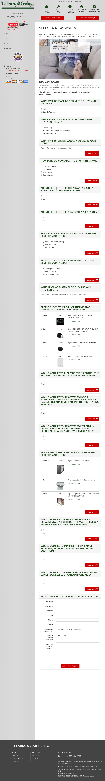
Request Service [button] (87, 18)
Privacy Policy (17, 758)
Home (6, 33)
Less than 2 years (48, 166)
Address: (50, 611)
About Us (7, 48)
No (43, 199)
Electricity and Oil (48, 133)
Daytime (59, 629)
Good (44, 356)
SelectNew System (46, 9)
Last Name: (49, 606)
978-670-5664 (64, 752)
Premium (45, 315)
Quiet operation (47, 247)
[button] (70, 666)
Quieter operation (48, 245)
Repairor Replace (58, 9)
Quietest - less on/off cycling (52, 242)
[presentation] (76, 658)
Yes (43, 196)
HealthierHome (82, 8)
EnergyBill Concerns (70, 9)
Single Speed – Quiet (50, 274)
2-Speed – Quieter (49, 271)
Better (44, 343)
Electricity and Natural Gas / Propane (56, 130)
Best (43, 329)
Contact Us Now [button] (52, 18)
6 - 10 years (46, 172)
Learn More (92, 153)
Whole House (47, 109)
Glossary (15, 762)
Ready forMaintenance (94, 8)
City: (51, 615)
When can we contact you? (48, 630)
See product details (74, 321)
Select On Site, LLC (72, 773)
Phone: (50, 620)
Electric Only (46, 128)
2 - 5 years (46, 169)
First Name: (49, 601)
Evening (68, 629)
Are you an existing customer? (49, 638)
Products (7, 38)
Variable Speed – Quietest (51, 269)
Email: (51, 624)
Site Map (35, 758)
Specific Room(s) (48, 112)
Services (7, 43)
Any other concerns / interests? (49, 646)
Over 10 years (47, 175)
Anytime (77, 629)
